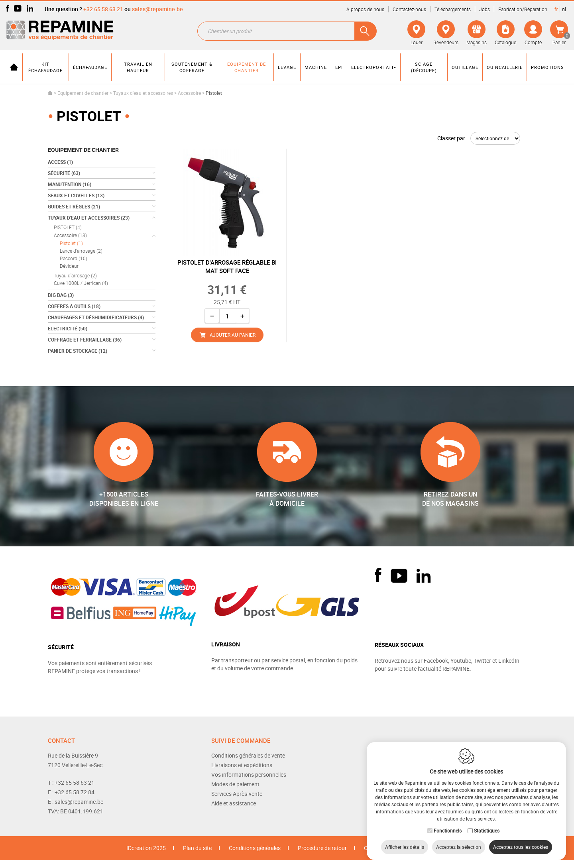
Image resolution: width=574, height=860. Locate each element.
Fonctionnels (448, 822)
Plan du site (197, 848)
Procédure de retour (322, 848)
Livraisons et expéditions (241, 765)
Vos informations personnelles (248, 774)
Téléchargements (452, 9)
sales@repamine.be (157, 9)
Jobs (484, 9)
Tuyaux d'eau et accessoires (143, 93)
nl (564, 9)
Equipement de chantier (82, 93)
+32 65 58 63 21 (103, 9)
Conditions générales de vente (248, 755)
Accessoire (189, 93)
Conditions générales (255, 848)
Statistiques (486, 822)
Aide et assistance (233, 803)
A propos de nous (365, 9)
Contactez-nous (409, 9)
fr (556, 9)
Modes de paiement (235, 784)
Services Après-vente (236, 793)
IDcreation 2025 (146, 848)
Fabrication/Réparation (522, 9)
